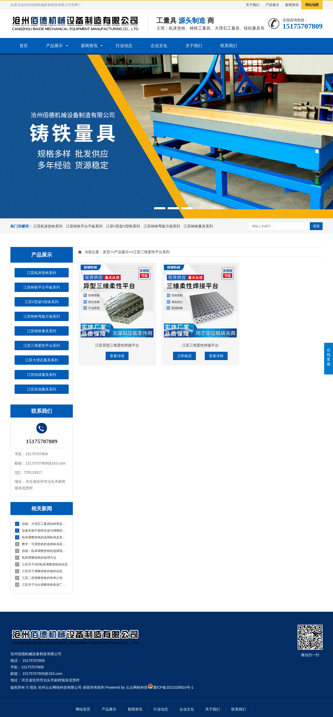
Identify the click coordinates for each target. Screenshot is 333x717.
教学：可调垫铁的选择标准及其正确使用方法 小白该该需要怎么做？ (42, 544)
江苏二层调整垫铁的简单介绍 (38, 578)
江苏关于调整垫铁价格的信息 (38, 571)
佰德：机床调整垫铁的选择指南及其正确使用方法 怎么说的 (42, 551)
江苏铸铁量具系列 (198, 226)
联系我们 (228, 45)
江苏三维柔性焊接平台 (200, 345)
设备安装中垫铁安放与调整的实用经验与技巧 (42, 531)
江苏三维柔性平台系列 (41, 345)
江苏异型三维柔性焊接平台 (117, 345)
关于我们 (252, 5)
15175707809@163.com (42, 674)
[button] (146, 208)
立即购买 (184, 356)
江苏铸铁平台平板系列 (85, 226)
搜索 (316, 226)
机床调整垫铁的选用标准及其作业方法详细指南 (42, 537)
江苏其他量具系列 (41, 389)
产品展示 (272, 5)
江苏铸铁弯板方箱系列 (162, 226)
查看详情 (117, 356)
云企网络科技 (137, 687)
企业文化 (159, 45)
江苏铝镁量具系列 (41, 375)
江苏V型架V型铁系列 (123, 226)
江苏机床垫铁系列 (48, 226)
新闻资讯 (292, 5)
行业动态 (124, 45)
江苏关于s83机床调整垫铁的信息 (41, 564)
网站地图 (312, 5)
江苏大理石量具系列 (41, 360)
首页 (24, 45)
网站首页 (83, 709)
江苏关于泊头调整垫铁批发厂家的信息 (42, 585)
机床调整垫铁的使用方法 (35, 558)
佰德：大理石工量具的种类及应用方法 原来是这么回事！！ (42, 524)
